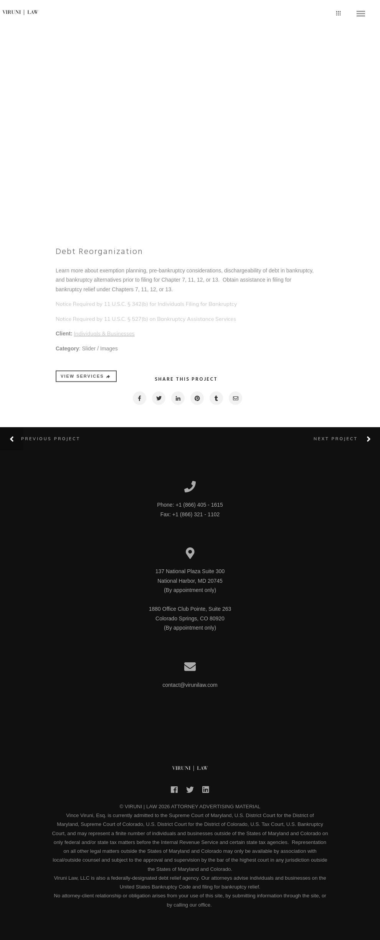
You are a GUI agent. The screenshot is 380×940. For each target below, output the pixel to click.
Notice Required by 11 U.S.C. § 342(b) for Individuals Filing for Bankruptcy (146, 358)
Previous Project (50, 438)
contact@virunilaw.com (189, 685)
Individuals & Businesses (104, 388)
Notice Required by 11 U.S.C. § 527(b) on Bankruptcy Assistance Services (146, 373)
